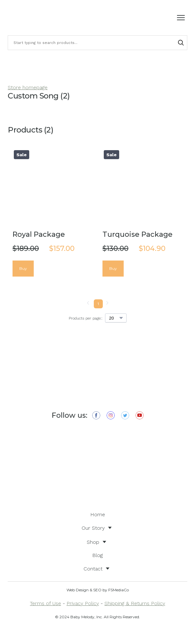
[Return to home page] (26, 17)
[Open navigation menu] (180, 17)
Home (97, 514)
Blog (97, 555)
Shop (93, 542)
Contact (93, 569)
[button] (181, 43)
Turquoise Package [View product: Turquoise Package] (137, 234)
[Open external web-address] (97, 465)
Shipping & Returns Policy (134, 603)
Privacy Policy (82, 603)
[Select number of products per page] (116, 317)
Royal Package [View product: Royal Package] (39, 234)
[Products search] (97, 42)
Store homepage (28, 87)
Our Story (93, 528)
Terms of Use (45, 603)
